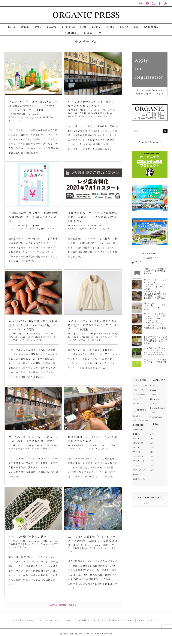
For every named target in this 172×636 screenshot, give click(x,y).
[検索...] (147, 131)
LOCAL (45, 393)
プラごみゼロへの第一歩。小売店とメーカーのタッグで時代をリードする (33, 387)
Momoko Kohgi (60, 116)
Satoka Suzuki (109, 406)
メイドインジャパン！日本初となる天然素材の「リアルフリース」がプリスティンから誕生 (110, 249)
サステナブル (100, 132)
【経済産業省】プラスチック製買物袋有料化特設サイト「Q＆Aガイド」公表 (101, 121)
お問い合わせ (97, 600)
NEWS (12, 117)
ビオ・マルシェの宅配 (65, 263)
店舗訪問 (45, 397)
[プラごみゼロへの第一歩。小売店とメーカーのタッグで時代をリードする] (33, 357)
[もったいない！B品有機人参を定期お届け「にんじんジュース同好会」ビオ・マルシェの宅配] (67, 217)
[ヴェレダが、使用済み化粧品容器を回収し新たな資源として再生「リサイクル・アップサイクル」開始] (33, 73)
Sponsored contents (73, 260)
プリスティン (111, 263)
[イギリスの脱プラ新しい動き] (102, 371)
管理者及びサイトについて (121, 600)
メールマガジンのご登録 (75, 600)
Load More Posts (63, 585)
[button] (100, 33)
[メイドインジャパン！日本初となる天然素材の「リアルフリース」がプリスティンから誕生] (110, 217)
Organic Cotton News (110, 260)
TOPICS (47, 260)
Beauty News (33, 117)
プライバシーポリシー (148, 600)
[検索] (165, 131)
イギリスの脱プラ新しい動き (97, 399)
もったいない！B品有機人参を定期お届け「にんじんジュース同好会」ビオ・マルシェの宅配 (67, 249)
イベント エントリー (49, 600)
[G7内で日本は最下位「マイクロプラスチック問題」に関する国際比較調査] (41, 478)
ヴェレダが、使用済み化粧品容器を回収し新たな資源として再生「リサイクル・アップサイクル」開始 (33, 106)
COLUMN (116, 403)
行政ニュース (116, 132)
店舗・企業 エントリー (23, 600)
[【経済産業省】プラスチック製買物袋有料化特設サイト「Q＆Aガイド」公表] (102, 88)
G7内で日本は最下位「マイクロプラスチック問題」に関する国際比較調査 (41, 508)
